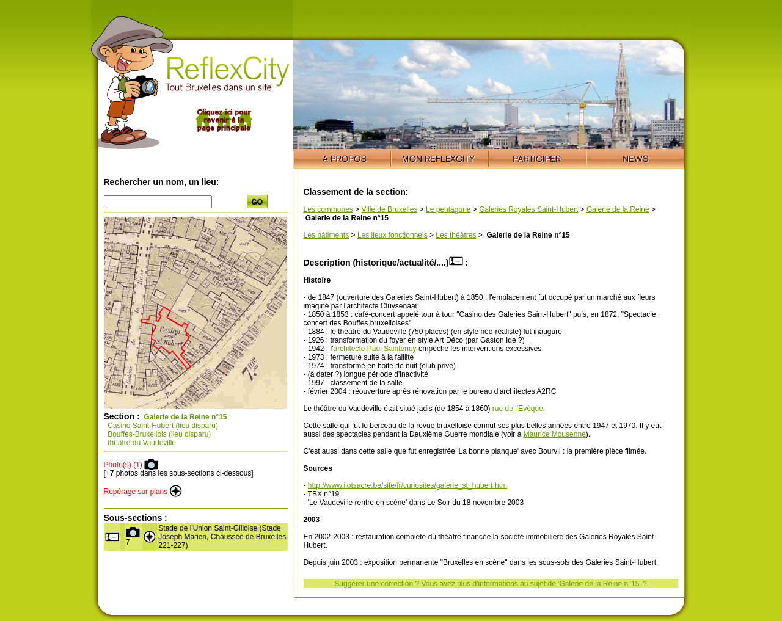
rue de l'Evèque (517, 408)
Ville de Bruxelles (390, 209)
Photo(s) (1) (123, 464)
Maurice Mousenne (555, 434)
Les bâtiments (326, 235)
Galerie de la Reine (617, 209)
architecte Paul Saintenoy (374, 348)
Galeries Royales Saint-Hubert (528, 209)
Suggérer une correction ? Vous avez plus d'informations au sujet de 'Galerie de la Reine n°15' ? (490, 583)
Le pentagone (448, 209)
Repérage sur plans (143, 491)
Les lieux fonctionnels (392, 235)
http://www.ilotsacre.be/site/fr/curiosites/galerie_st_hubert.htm (407, 485)
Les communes (328, 209)
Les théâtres (456, 235)
